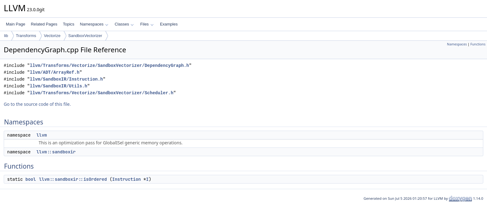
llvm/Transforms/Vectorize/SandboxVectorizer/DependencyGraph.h (109, 65)
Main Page (15, 24)
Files (146, 24)
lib (6, 35)
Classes (124, 24)
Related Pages (44, 24)
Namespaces (94, 24)
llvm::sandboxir (55, 152)
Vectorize (52, 35)
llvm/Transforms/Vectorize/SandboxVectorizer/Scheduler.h (101, 93)
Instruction (126, 179)
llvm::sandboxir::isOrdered (73, 179)
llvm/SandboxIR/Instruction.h (66, 79)
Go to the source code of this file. (37, 104)
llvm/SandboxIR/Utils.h (58, 86)
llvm (41, 135)
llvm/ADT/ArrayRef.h (55, 72)
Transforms (26, 35)
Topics (68, 24)
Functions (477, 44)
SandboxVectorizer (85, 35)
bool (30, 179)
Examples (169, 24)
